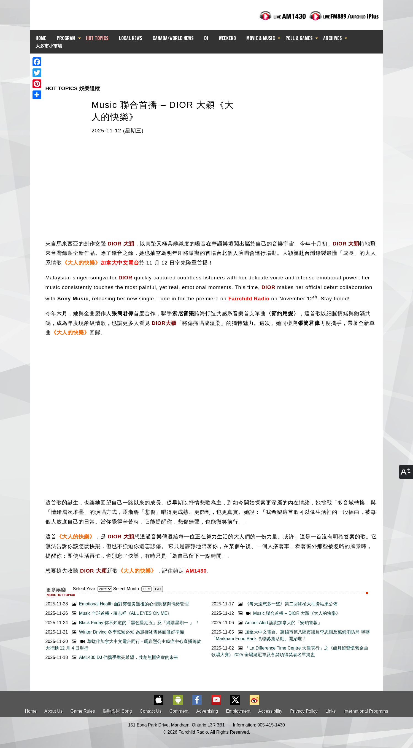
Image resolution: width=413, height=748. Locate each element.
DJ (206, 38)
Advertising (207, 711)
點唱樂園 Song (118, 711)
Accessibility (270, 711)
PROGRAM (66, 38)
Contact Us (150, 711)
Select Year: (84, 588)
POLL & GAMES (299, 38)
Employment (238, 711)
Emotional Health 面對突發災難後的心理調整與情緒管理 (130, 604)
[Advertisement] (211, 63)
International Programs (366, 711)
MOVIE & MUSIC (260, 38)
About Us (53, 711)
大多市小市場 (49, 45)
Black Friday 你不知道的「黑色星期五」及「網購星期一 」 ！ (135, 622)
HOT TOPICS (97, 38)
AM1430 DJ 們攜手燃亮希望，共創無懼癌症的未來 (124, 657)
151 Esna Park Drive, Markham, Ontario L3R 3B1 (176, 725)
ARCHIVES (332, 38)
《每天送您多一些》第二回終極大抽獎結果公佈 (287, 604)
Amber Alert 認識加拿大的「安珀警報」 (279, 622)
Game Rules (83, 711)
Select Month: (126, 588)
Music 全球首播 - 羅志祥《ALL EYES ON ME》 (121, 613)
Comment (178, 711)
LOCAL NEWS (130, 38)
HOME (41, 38)
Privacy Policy (304, 711)
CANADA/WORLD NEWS (173, 38)
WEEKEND (227, 38)
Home (31, 711)
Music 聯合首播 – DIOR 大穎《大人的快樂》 (288, 613)
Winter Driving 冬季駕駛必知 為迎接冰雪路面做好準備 (127, 632)
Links (330, 711)
